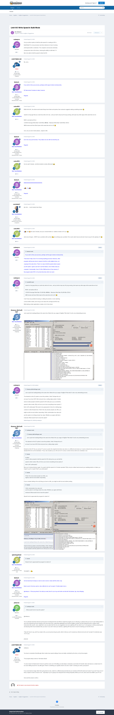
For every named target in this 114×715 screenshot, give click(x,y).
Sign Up (101, 3)
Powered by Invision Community (57, 707)
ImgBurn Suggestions (29, 33)
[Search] (86, 8)
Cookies (57, 705)
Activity (18, 7)
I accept (100, 712)
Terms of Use (28, 713)
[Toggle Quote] (26, 251)
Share (89, 32)
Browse (12, 8)
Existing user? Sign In (91, 3)
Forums (11, 11)
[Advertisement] (57, 21)
